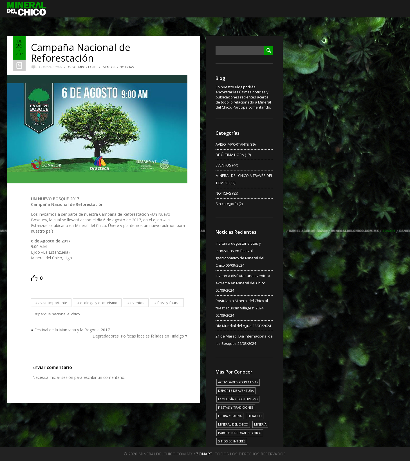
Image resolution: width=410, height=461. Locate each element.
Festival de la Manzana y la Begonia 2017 (72, 329)
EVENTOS (108, 67)
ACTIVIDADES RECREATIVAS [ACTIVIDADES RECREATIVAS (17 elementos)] (238, 382)
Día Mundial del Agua (234, 325)
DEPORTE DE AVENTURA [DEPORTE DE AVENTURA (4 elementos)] (236, 390)
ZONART (204, 453)
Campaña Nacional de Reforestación (80, 52)
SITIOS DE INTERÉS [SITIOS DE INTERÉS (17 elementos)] (231, 441)
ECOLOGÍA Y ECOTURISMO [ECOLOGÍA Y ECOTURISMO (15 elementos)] (238, 399)
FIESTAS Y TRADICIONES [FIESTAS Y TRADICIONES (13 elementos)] (235, 407)
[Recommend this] (36, 278)
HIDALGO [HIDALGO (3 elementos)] (255, 416)
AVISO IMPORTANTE (82, 67)
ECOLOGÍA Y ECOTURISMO (98, 302)
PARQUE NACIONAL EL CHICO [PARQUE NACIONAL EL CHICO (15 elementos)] (239, 433)
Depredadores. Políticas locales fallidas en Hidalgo (138, 336)
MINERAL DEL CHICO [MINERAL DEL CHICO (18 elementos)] (233, 424)
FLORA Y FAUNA (168, 302)
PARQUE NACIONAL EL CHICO (59, 313)
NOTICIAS (127, 67)
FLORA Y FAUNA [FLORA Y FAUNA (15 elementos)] (230, 416)
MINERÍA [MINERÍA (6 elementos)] (260, 424)
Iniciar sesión (61, 377)
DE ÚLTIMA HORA (230, 154)
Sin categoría (227, 203)
